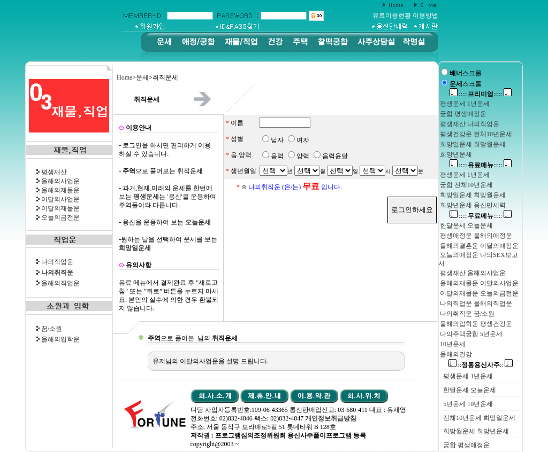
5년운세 (454, 404)
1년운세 (481, 376)
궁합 (449, 445)
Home (124, 77)
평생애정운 (474, 445)
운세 (142, 77)
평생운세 (456, 376)
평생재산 (54, 172)
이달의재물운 (60, 208)
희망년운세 (493, 431)
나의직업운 (57, 262)
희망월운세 (459, 431)
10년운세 (480, 404)
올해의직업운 (60, 283)
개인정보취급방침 (330, 418)
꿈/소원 (51, 328)
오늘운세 (483, 390)
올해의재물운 (60, 190)
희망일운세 (499, 418)
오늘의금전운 (60, 217)
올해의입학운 (60, 339)
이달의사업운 (60, 199)
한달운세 (456, 390)
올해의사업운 (60, 181)
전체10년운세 (462, 418)
